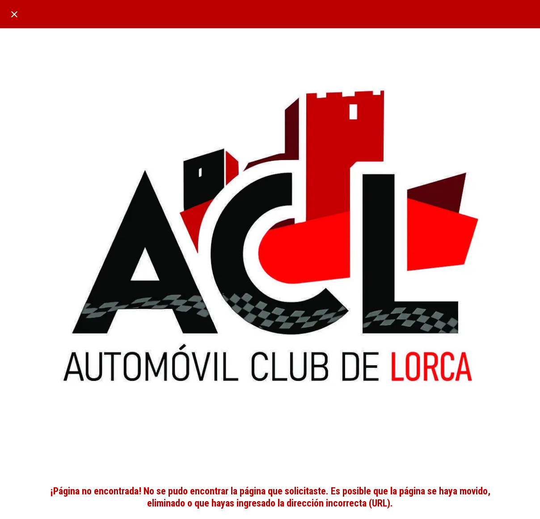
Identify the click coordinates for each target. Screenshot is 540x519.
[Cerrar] (14, 14)
